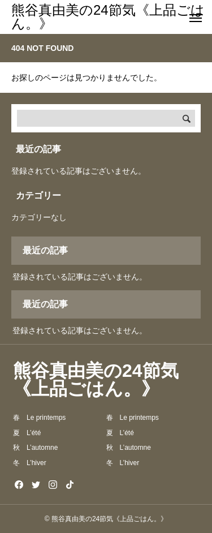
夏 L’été (27, 433)
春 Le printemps (39, 418)
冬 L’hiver (29, 463)
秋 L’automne (35, 448)
